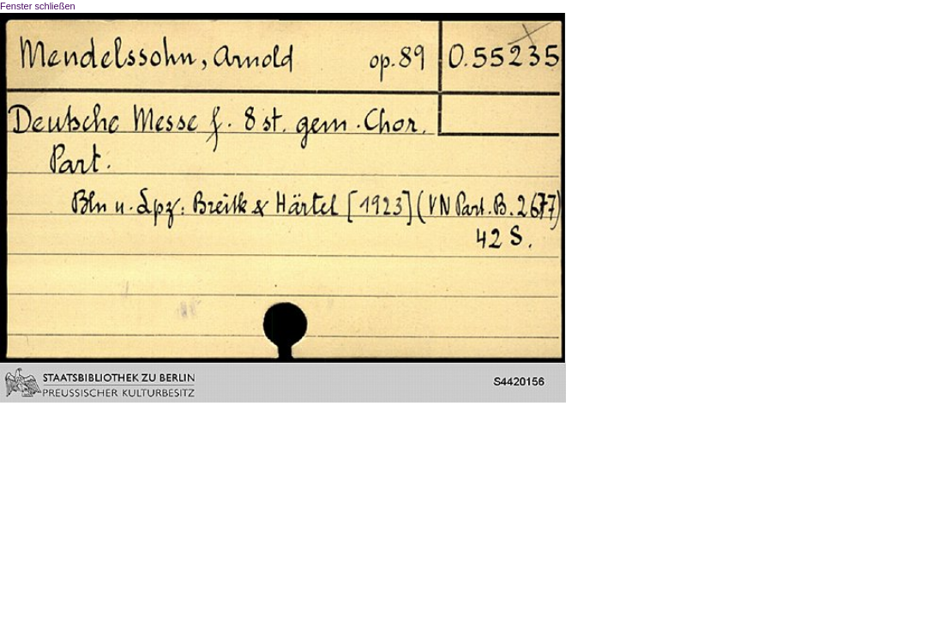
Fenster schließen (37, 6)
